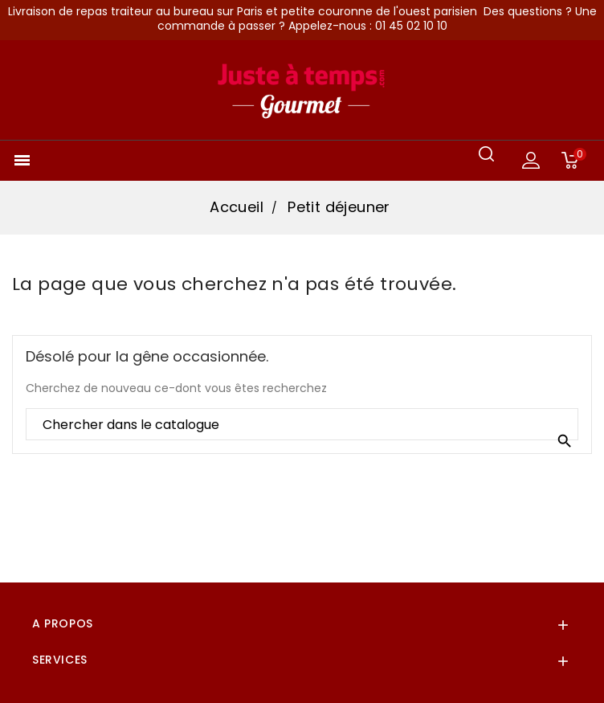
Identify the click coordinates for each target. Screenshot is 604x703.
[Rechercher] (302, 425)
